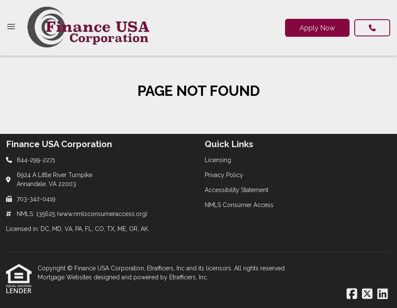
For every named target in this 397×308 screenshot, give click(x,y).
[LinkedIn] (382, 294)
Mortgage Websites (66, 277)
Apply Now (317, 28)
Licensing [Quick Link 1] (218, 160)
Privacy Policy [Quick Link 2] (224, 175)
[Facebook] (352, 294)
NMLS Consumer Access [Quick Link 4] (239, 204)
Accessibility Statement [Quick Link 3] (236, 190)
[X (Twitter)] (367, 294)
